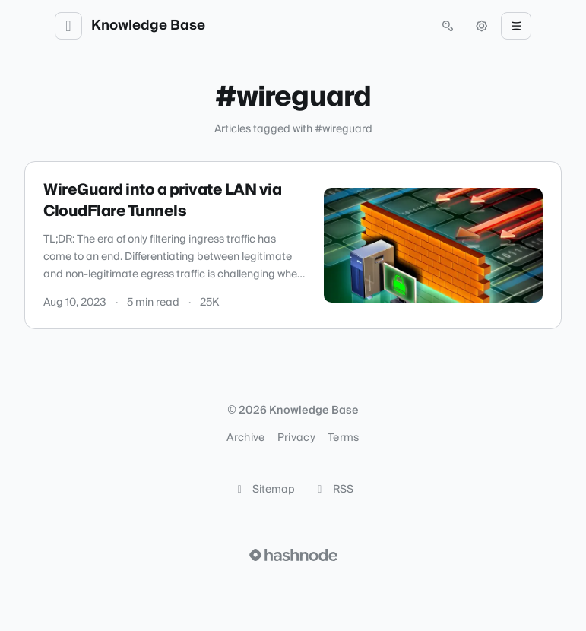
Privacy (296, 438)
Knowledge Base (148, 25)
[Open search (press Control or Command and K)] (447, 26)
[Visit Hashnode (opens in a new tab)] (293, 555)
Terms (344, 438)
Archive (245, 438)
